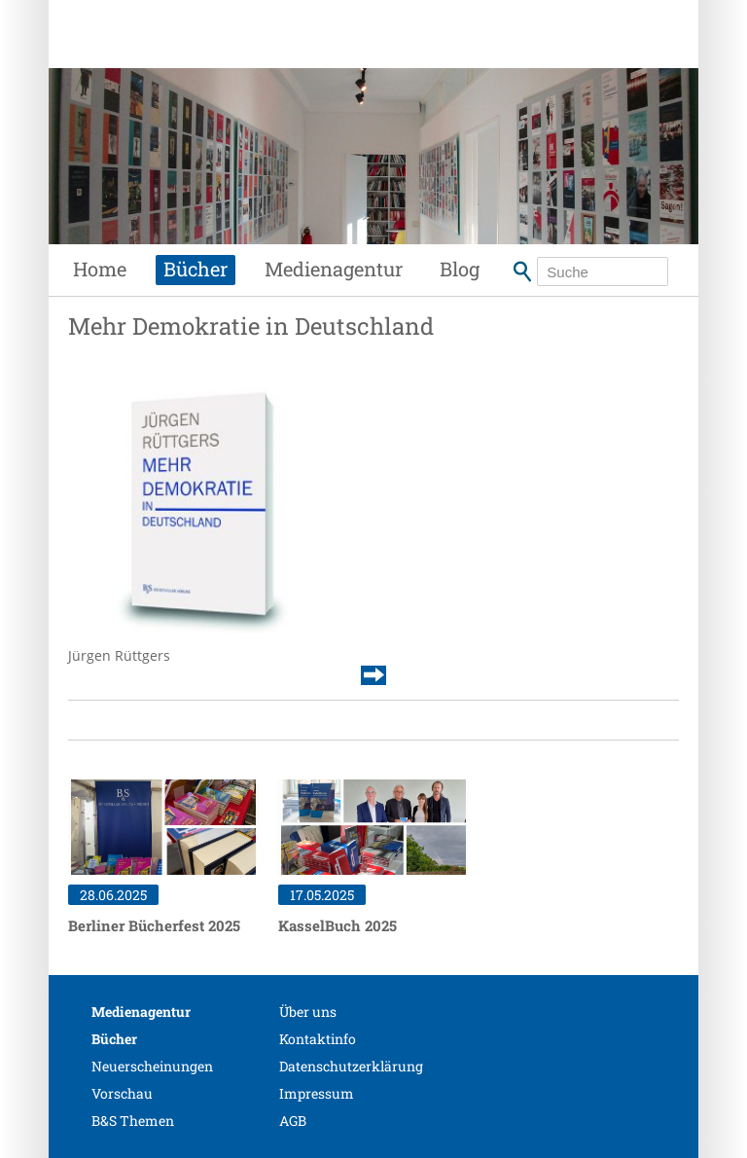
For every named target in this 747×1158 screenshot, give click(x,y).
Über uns (308, 1011)
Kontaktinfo (317, 1039)
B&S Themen (132, 1120)
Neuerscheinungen (152, 1066)
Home (99, 268)
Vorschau (122, 1093)
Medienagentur (334, 268)
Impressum (316, 1093)
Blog (460, 268)
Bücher (195, 268)
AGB (292, 1120)
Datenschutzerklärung (351, 1066)
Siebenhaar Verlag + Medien (213, 53)
